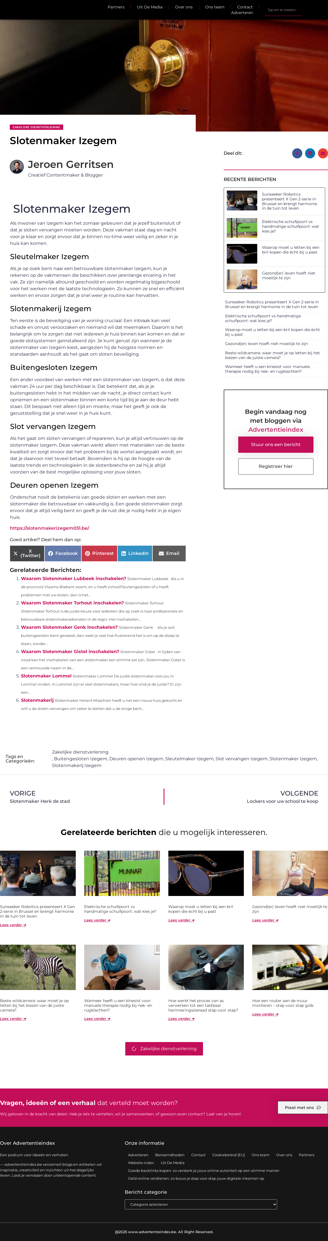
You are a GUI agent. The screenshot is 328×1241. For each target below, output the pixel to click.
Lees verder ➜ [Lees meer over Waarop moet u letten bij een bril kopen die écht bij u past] (181, 920)
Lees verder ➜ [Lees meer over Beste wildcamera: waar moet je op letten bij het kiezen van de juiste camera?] (13, 1018)
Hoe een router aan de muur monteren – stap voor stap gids (282, 1003)
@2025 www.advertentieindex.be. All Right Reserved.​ (164, 1232)
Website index (141, 1162)
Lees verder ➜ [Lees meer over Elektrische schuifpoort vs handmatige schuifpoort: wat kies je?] (97, 920)
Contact (245, 7)
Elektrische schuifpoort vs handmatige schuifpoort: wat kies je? (290, 226)
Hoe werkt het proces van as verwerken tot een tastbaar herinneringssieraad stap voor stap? (203, 1005)
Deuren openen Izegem (136, 758)
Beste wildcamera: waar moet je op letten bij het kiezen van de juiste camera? (272, 355)
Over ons (184, 7)
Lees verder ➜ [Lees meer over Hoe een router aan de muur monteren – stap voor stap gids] (265, 1014)
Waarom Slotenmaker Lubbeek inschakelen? (73, 578)
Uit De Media (149, 7)
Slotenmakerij (37, 700)
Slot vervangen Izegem (242, 758)
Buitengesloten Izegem (80, 758)
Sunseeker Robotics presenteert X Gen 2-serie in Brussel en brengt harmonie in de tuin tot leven (289, 201)
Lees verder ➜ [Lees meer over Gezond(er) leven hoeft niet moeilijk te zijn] (265, 920)
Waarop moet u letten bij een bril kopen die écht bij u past (290, 250)
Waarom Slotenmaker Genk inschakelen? (69, 627)
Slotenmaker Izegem (293, 758)
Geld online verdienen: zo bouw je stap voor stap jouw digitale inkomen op (196, 1178)
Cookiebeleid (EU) (228, 1155)
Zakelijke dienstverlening (36, 127)
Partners (116, 7)
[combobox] (283, 10)
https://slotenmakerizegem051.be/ (49, 528)
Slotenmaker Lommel (46, 676)
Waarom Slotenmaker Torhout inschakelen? (72, 603)
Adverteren (242, 12)
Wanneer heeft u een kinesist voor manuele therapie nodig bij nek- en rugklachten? (267, 369)
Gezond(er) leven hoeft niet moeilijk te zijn (288, 275)
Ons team (215, 7)
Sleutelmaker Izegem (189, 758)
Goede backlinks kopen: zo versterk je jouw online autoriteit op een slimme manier (203, 1170)
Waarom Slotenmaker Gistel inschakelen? (70, 651)
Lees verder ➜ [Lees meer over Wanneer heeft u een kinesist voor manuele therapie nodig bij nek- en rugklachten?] (97, 1018)
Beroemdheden (170, 1155)
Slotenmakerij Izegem (77, 765)
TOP (310, 1220)
